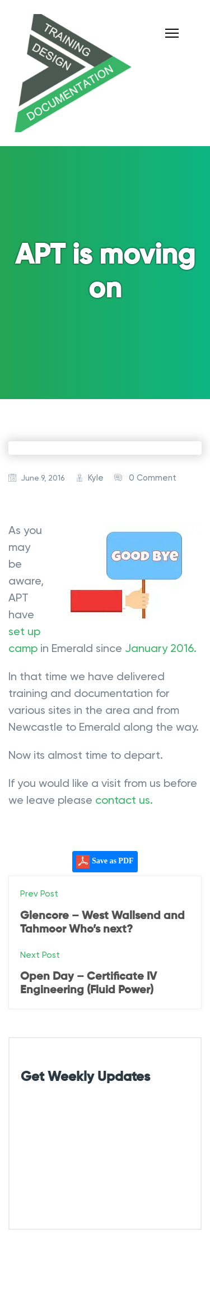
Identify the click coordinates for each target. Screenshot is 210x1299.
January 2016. (161, 648)
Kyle (96, 478)
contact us (122, 800)
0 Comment (152, 478)
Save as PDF (104, 861)
